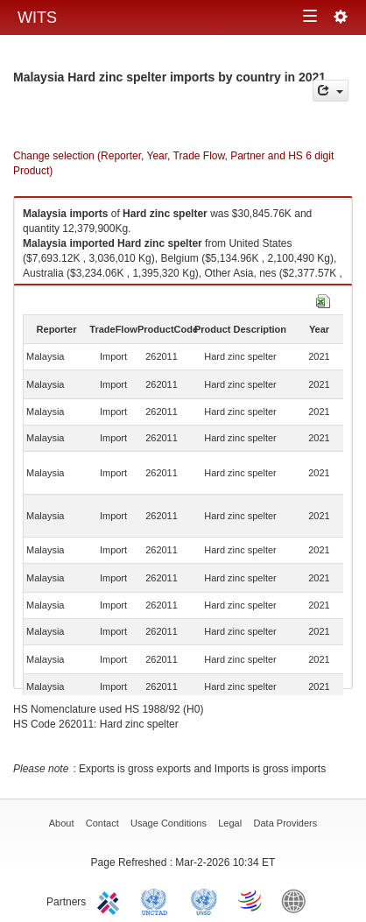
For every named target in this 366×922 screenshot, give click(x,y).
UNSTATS (204, 900)
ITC (111, 900)
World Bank (297, 900)
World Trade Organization (251, 900)
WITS (37, 17)
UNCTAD (157, 900)
